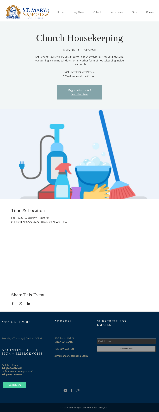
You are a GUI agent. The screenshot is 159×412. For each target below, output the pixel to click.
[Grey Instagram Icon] (77, 390)
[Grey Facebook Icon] (71, 390)
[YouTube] (65, 390)
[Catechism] (14, 385)
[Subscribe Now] (126, 349)
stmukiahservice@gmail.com (71, 355)
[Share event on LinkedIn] (28, 303)
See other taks (79, 94)
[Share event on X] (20, 303)
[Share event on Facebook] (12, 303)
